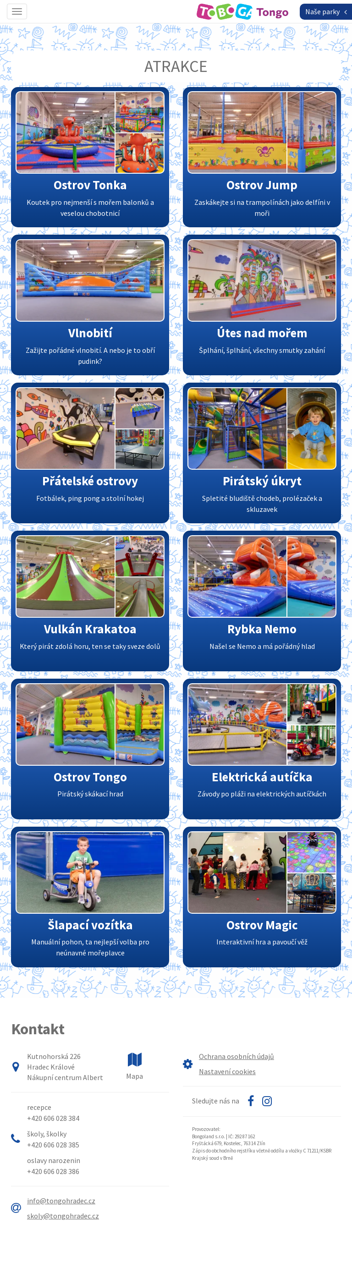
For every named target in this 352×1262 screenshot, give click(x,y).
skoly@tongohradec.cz (63, 1215)
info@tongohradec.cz (61, 1200)
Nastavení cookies (227, 1071)
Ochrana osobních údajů (236, 1056)
